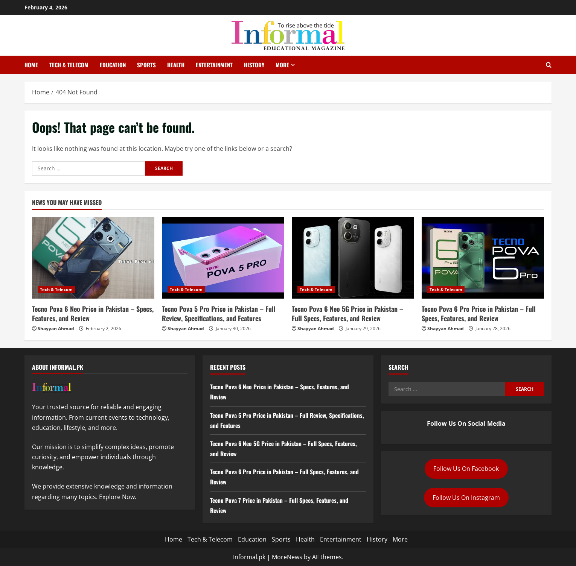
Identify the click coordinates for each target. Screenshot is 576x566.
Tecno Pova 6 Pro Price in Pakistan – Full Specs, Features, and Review (479, 313)
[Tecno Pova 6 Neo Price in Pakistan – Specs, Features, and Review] (93, 258)
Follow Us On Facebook (466, 468)
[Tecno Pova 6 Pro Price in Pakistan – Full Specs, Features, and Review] (483, 258)
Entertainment (214, 65)
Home (31, 65)
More (282, 65)
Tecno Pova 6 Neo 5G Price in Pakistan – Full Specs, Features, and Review (347, 313)
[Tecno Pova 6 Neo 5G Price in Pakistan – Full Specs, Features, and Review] (353, 258)
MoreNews (287, 557)
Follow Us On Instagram (466, 497)
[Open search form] (549, 65)
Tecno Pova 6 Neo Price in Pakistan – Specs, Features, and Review (93, 313)
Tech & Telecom (68, 65)
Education (113, 65)
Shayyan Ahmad (56, 328)
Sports (146, 65)
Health (175, 65)
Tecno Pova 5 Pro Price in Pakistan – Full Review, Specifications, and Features (219, 313)
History (254, 65)
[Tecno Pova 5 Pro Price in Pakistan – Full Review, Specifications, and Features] (223, 258)
